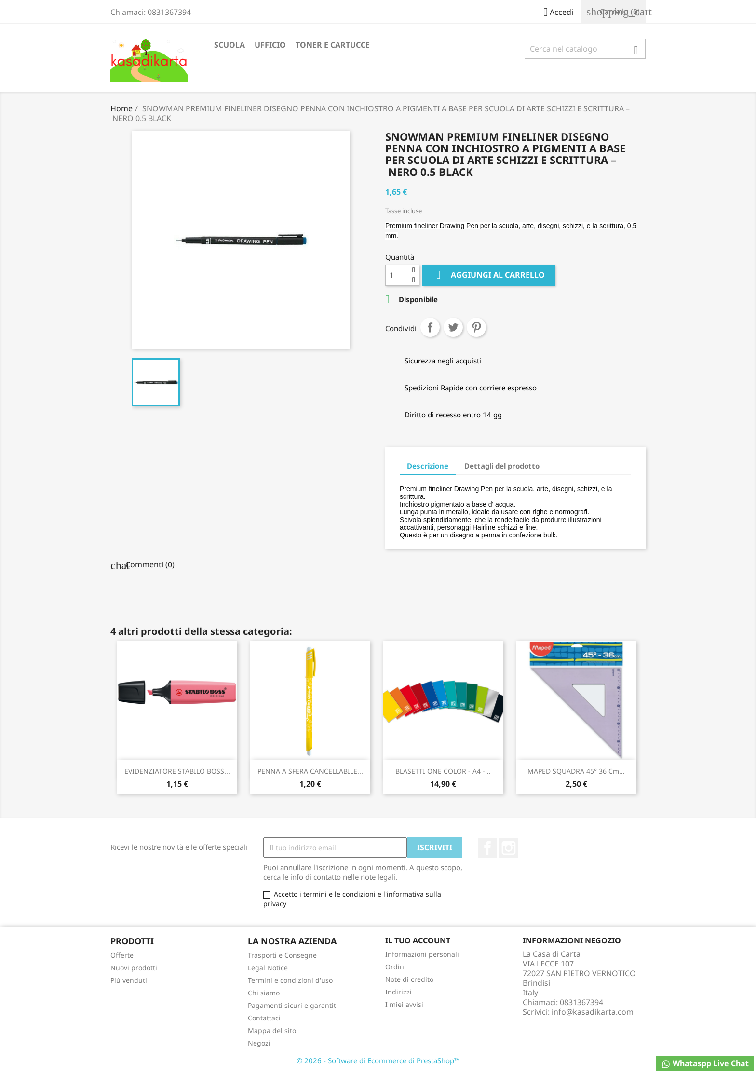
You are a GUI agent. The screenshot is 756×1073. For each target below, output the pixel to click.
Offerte (122, 955)
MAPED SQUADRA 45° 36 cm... (576, 771)
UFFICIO (270, 45)
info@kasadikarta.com (593, 1011)
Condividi (430, 327)
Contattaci (264, 1017)
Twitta (453, 327)
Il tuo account (417, 940)
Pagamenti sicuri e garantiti (293, 1005)
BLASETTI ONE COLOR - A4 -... (443, 771)
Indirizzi (398, 991)
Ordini (395, 966)
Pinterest (476, 327)
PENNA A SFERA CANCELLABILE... (310, 771)
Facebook (487, 848)
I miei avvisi (404, 1004)
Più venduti (128, 980)
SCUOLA (229, 45)
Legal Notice (268, 967)
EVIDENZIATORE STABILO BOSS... (177, 771)
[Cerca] (585, 49)
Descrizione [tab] (427, 465)
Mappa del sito (272, 1030)
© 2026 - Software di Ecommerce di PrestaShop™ (378, 1060)
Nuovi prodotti (133, 967)
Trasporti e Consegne (282, 955)
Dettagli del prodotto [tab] (502, 465)
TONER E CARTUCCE (333, 45)
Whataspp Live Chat (705, 1063)
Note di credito (409, 979)
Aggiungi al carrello (488, 275)
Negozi (259, 1042)
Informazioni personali (422, 954)
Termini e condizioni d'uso (290, 980)
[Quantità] (396, 275)
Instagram (508, 848)
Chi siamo (264, 992)
